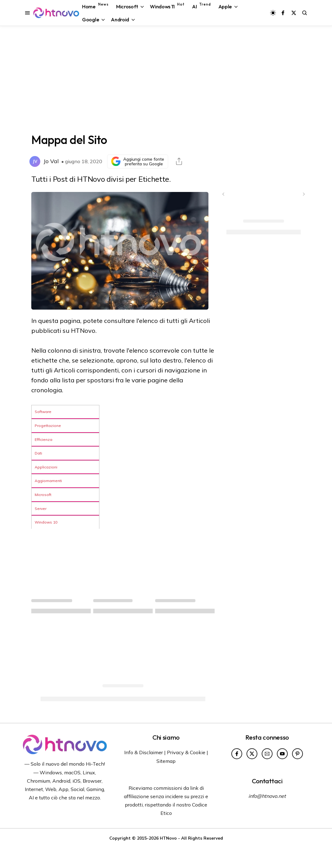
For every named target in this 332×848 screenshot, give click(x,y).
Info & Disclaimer (143, 752)
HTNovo (168, 838)
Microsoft (43, 494)
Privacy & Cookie (186, 752)
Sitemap (166, 761)
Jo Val (51, 161)
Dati (38, 453)
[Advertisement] (166, 78)
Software (43, 411)
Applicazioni (46, 467)
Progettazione (48, 425)
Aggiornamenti (48, 480)
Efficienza (43, 439)
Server (40, 508)
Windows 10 (46, 522)
